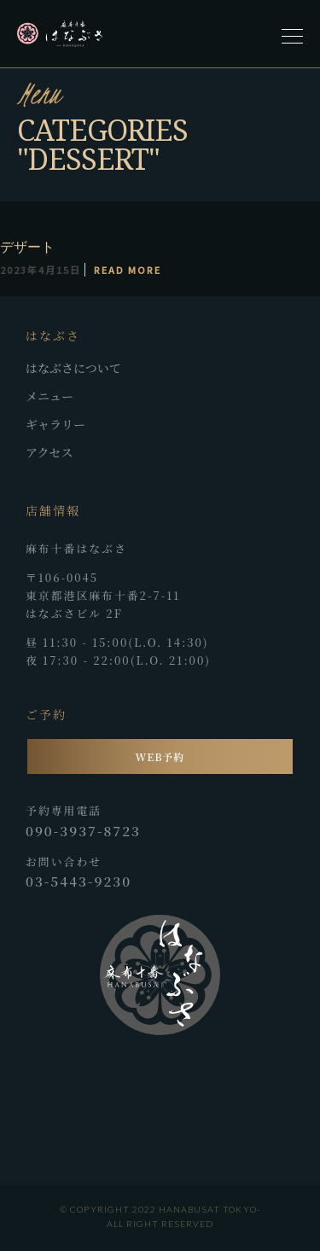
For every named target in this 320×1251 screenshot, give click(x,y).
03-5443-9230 (78, 880)
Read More (127, 269)
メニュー (49, 395)
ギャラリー (55, 424)
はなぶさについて (73, 367)
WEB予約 (159, 756)
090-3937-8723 (83, 830)
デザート (27, 246)
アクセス (49, 452)
